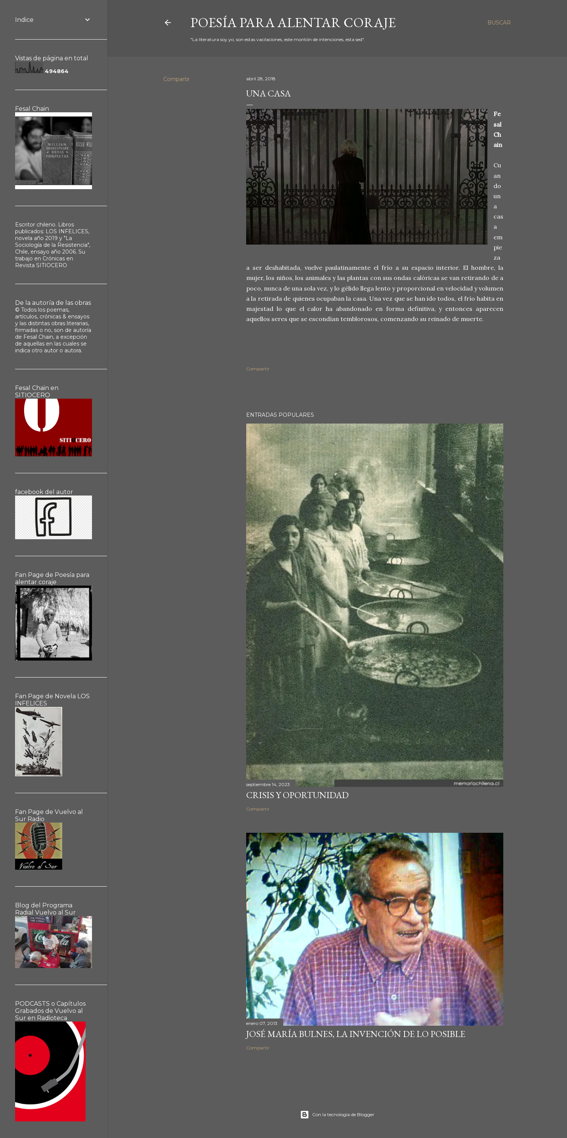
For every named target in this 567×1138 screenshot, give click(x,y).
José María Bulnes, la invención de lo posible (355, 1034)
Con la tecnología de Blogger (337, 1114)
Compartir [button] (176, 79)
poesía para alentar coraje (293, 22)
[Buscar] (499, 23)
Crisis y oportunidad (297, 795)
